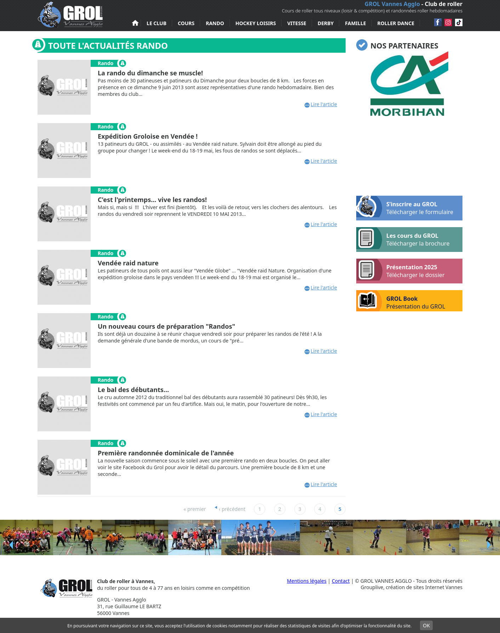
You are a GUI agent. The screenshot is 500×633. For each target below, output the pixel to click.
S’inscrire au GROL (404, 206)
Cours (186, 23)
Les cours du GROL (402, 238)
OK (426, 625)
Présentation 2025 (401, 270)
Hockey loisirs (255, 23)
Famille (355, 23)
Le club (156, 23)
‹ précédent (232, 509)
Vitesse (296, 23)
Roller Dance (395, 23)
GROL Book (400, 300)
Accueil (135, 23)
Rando (215, 23)
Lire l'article (324, 104)
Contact (341, 580)
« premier (194, 509)
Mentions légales (306, 580)
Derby (326, 23)
